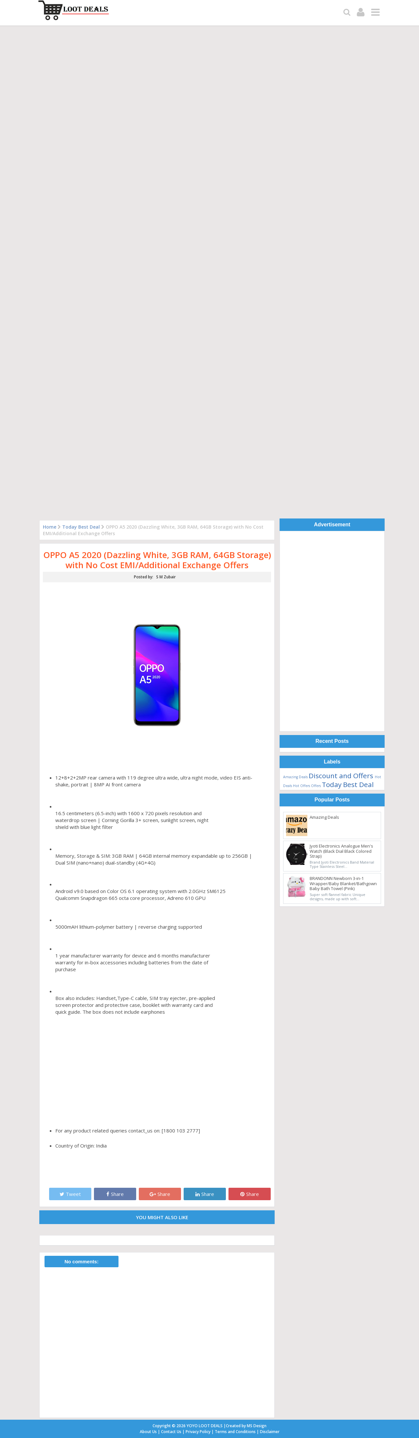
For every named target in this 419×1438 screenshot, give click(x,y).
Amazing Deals (295, 777)
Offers (316, 785)
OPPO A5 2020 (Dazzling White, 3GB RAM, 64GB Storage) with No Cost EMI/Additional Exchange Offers (157, 560)
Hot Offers (301, 785)
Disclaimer (270, 1431)
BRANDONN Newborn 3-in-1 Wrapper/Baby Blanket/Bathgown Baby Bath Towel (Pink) (343, 883)
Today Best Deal (81, 527)
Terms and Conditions (235, 1431)
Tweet (70, 1194)
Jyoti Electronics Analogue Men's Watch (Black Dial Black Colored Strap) (341, 851)
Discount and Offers (341, 775)
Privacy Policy (198, 1431)
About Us (148, 1431)
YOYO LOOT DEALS (205, 1426)
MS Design (256, 1426)
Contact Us (171, 1431)
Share (115, 1194)
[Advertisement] (332, 633)
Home (49, 527)
